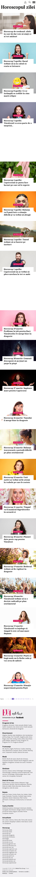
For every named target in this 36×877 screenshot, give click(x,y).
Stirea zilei (17, 820)
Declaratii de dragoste (17, 729)
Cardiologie (11, 774)
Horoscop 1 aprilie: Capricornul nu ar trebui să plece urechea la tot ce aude (17, 271)
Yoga (27, 783)
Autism (11, 813)
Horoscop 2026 (7, 830)
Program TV (24, 740)
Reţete (4, 792)
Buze (20, 750)
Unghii (11, 749)
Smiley (15, 739)
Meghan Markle (7, 735)
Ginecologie (27, 771)
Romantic (12, 725)
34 (20, 699)
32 (16, 699)
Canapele (5, 810)
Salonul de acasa (22, 752)
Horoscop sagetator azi (9, 852)
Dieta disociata (16, 786)
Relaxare (22, 783)
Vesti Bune (24, 822)
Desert (11, 798)
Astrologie (18, 26)
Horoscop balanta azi (9, 859)
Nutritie (29, 784)
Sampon (15, 750)
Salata (26, 794)
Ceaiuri (10, 771)
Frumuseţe (6, 747)
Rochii (7, 749)
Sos (22, 794)
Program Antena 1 (18, 742)
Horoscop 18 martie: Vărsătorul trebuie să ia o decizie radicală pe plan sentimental (16, 600)
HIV (8, 776)
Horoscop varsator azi (9, 854)
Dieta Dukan (15, 783)
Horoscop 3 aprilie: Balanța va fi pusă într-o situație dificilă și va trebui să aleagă (17, 212)
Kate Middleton (17, 735)
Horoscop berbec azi (8, 861)
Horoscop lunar (7, 840)
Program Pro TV (7, 742)
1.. (6, 699)
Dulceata (9, 796)
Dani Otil (9, 739)
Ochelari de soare (20, 762)
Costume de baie (7, 760)
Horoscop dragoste (8, 835)
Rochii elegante (23, 760)
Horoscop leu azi (7, 857)
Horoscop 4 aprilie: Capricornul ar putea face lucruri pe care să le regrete (17, 182)
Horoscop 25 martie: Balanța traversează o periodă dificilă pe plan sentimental (18, 450)
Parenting (29, 810)
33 (18, 699)
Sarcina (4, 771)
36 (23, 699)
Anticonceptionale (23, 772)
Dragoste (5, 725)
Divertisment (7, 733)
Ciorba (14, 794)
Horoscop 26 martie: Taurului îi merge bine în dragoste (18, 419)
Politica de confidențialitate (9, 871)
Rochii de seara (11, 759)
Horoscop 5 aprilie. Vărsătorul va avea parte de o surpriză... (18, 123)
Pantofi (15, 760)
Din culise (5, 820)
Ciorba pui (12, 800)
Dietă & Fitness (8, 780)
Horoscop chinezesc (8, 837)
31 (14, 699)
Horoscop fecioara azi (9, 845)
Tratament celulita (11, 752)
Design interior (21, 810)
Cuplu (30, 725)
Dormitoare (12, 810)
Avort (25, 774)
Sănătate (5, 768)
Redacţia (4, 873)
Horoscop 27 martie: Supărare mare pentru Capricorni (18, 389)
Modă (4, 757)
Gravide (20, 811)
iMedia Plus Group (20, 868)
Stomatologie (6, 772)
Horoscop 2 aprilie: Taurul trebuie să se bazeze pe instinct (16, 242)
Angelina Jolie (24, 737)
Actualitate (6, 818)
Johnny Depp (6, 737)
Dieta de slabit (6, 786)
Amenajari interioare (19, 808)
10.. (8, 699)
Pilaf (21, 798)
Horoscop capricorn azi (9, 849)
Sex (14, 727)
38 (26, 699)
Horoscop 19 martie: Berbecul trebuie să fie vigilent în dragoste (18, 569)
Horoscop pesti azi (8, 856)
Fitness (8, 783)
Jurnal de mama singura (9, 811)
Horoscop (6, 828)
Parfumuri (17, 749)
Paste (10, 794)
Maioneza (16, 798)
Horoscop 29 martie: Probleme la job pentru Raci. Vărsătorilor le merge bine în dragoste (17, 332)
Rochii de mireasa (22, 759)
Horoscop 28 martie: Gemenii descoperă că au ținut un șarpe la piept (18, 361)
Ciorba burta (20, 800)
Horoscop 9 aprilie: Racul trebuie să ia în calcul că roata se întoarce (16, 63)
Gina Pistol (28, 739)
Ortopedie (12, 776)
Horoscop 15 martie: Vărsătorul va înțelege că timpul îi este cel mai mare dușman (16, 630)
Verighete (11, 762)
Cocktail (20, 796)
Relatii (26, 725)
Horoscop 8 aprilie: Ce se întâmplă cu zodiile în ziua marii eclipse (16, 93)
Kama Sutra (19, 727)
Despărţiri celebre (15, 822)
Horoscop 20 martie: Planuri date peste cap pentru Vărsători (17, 539)
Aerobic (12, 784)
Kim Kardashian (28, 735)
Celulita (25, 750)
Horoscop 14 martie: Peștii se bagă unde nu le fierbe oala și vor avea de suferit (17, 658)
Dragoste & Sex (8, 723)
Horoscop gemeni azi (9, 844)
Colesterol (14, 772)
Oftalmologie (19, 774)
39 (28, 699)
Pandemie (8, 823)
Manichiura (9, 750)
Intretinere (5, 784)
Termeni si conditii (24, 871)
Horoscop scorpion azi (9, 851)
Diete (4, 783)
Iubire (4, 727)
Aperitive (5, 798)
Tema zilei (24, 820)
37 (25, 699)
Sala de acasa (14, 788)
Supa (4, 796)
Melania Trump (15, 740)
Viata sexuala (19, 725)
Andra (19, 739)
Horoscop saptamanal (9, 863)
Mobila (29, 808)
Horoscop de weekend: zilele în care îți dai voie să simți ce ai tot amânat (17, 34)
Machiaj (28, 749)
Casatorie (10, 727)
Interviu (11, 820)
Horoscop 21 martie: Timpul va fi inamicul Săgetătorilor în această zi (17, 509)
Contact (11, 873)
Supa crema (27, 796)
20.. (11, 699)
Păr (3, 749)
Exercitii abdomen (20, 784)
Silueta (24, 786)
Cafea (30, 794)
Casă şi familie (7, 806)
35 (21, 699)
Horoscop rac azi (7, 842)
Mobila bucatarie (7, 808)
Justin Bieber (6, 740)
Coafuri (23, 749)
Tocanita (14, 796)
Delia (23, 739)
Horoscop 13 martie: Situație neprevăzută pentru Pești (17, 686)
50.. (33, 699)
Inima (14, 771)
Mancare (5, 794)
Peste (19, 794)
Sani (3, 750)
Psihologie (20, 771)
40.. (30, 699)
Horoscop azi (6, 833)
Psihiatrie (19, 776)
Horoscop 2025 (7, 832)
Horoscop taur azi (7, 847)
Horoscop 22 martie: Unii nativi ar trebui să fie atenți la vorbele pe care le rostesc (17, 480)
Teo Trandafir (15, 737)
